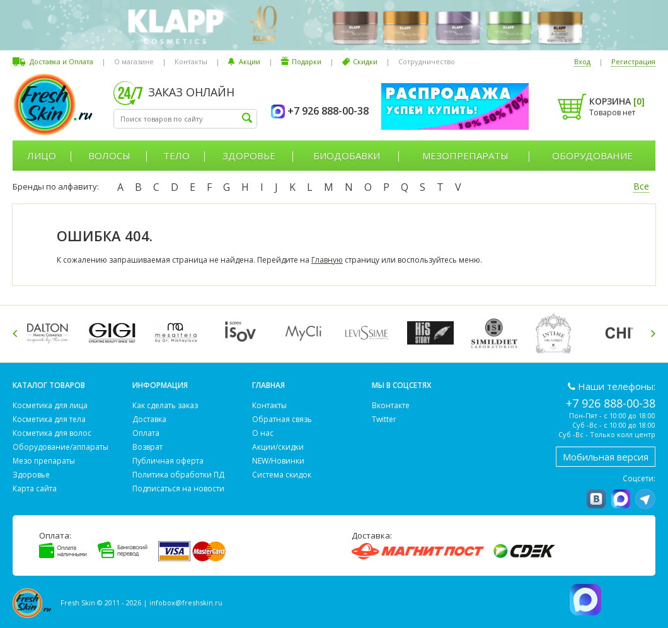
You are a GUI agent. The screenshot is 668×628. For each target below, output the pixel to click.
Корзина (617, 101)
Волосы (109, 155)
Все (641, 186)
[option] (51, 333)
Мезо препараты (44, 460)
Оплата (145, 433)
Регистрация (633, 61)
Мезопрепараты (465, 155)
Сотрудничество (426, 61)
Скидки (365, 61)
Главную (327, 259)
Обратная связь (282, 419)
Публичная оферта (168, 460)
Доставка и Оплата (61, 61)
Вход (582, 61)
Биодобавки (346, 155)
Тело (176, 155)
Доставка (149, 419)
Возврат (147, 447)
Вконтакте (391, 405)
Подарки (306, 61)
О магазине (134, 61)
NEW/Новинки (278, 460)
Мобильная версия (605, 456)
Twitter (384, 419)
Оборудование (592, 155)
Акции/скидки (278, 447)
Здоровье (248, 155)
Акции (249, 61)
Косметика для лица (50, 405)
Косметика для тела (49, 419)
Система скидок (281, 474)
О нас (263, 433)
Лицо (41, 155)
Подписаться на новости (178, 488)
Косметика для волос (52, 433)
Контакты (191, 61)
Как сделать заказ (165, 405)
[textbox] (185, 118)
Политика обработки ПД (178, 474)
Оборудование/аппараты (60, 447)
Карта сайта (35, 488)
